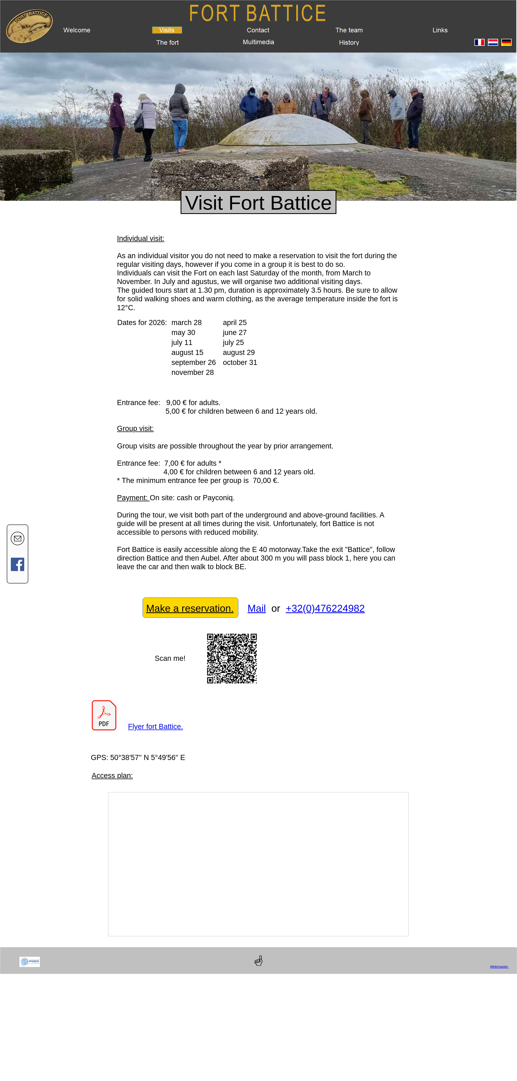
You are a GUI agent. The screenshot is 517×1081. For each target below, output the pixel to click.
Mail (256, 608)
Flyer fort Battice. (155, 727)
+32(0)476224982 (325, 608)
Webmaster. (499, 967)
